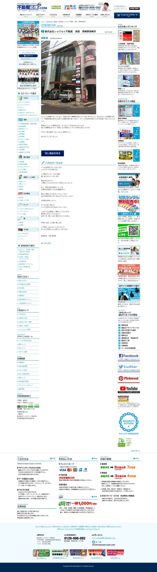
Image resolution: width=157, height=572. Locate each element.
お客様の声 (49, 21)
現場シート (121, 89)
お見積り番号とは (120, 6)
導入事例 (21, 288)
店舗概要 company (78, 15)
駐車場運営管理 (24, 254)
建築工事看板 (122, 118)
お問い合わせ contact (105, 15)
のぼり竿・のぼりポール (26, 112)
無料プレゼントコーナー (114, 526)
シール (21, 238)
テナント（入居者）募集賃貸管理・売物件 (26, 250)
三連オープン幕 (24, 200)
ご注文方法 (22, 314)
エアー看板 (22, 169)
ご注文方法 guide (53, 15)
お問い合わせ (101, 526)
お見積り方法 (22, 318)
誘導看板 (22, 134)
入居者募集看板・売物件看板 (28, 123)
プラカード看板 (24, 139)
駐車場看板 (121, 163)
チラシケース (23, 236)
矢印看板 (22, 136)
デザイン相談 (22, 352)
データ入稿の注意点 (25, 340)
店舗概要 (81, 526)
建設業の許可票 (24, 147)
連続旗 (21, 222)
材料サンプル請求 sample (91, 15)
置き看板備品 (23, 172)
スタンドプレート (24, 167)
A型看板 (21, 161)
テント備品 (22, 214)
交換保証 (21, 295)
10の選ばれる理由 (24, 284)
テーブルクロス (24, 233)
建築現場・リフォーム (26, 264)
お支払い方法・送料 (25, 322)
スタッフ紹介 (22, 370)
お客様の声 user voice (66, 15)
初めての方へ (22, 280)
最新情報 (21, 389)
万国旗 (21, 225)
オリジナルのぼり (124, 66)
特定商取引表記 (23, 381)
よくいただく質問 (24, 329)
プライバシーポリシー (25, 385)
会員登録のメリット (25, 299)
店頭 (20, 269)
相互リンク (22, 377)
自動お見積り (22, 292)
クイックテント (24, 211)
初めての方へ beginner (40, 15)
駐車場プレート (24, 129)
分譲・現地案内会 (24, 266)
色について (22, 348)
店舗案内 (21, 362)
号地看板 (22, 149)
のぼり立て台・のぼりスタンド (28, 115)
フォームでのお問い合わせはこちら (103, 538)
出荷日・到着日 (23, 326)
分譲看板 (121, 141)
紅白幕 (21, 197)
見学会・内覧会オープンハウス (24, 258)
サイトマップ (70, 529)
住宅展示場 (22, 261)
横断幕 (55, 21)
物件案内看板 (23, 164)
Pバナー (21, 107)
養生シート (22, 184)
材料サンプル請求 (90, 526)
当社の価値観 (22, 366)
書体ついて (22, 344)
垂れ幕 (21, 186)
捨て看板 (22, 131)
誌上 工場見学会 (23, 374)
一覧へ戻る (47, 243)
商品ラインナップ (46, 526)
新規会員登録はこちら (28, 59)
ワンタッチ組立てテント (26, 208)
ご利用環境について (25, 303)
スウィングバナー (24, 105)
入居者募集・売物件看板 (126, 44)
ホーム (43, 21)
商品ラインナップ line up (25, 15)
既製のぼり (22, 110)
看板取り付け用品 (24, 152)
